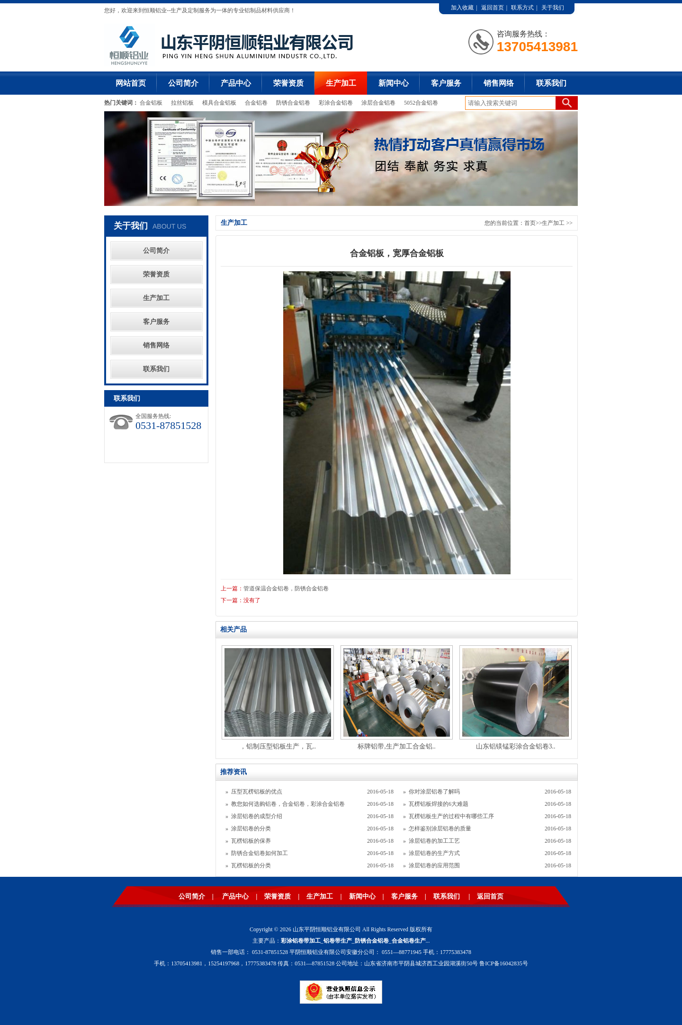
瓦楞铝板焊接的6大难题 (438, 804)
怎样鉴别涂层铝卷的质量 (440, 828)
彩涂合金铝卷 (336, 102)
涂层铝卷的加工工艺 (434, 841)
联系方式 (522, 7)
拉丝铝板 (183, 102)
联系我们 (551, 83)
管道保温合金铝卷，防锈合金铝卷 (286, 588)
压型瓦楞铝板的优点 (256, 791)
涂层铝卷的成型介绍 (256, 816)
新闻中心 (393, 83)
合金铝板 (152, 102)
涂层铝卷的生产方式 (434, 853)
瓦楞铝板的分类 (251, 865)
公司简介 (183, 83)
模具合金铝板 (219, 102)
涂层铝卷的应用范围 (434, 865)
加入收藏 (462, 7)
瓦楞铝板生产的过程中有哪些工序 (451, 816)
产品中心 (236, 83)
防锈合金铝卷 (293, 102)
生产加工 (341, 83)
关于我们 (552, 7)
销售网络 (499, 83)
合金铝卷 (256, 102)
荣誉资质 (288, 83)
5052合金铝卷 (421, 102)
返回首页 (492, 7)
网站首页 (131, 83)
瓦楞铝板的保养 (251, 841)
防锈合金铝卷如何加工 (259, 853)
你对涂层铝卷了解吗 (434, 791)
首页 (530, 223)
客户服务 (446, 83)
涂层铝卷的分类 (251, 828)
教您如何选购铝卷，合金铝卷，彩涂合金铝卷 (288, 804)
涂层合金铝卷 (378, 102)
